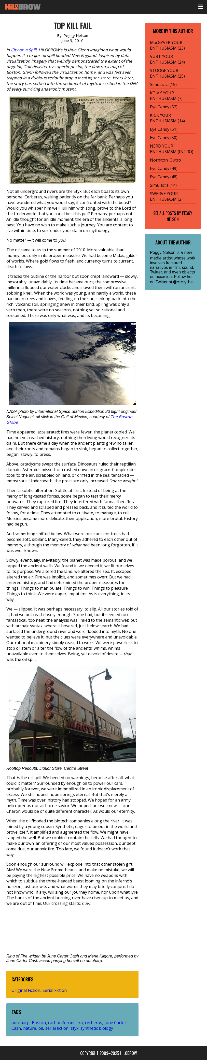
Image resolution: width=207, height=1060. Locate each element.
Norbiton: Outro (165, 160)
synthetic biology (96, 1028)
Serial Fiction (55, 990)
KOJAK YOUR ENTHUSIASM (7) (166, 95)
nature (29, 1028)
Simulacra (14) (163, 185)
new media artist (171, 255)
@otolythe (183, 282)
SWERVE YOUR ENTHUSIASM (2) (166, 196)
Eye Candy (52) (163, 107)
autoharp (20, 1022)
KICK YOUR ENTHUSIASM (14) (167, 118)
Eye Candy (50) (163, 137)
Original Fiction (25, 990)
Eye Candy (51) (163, 129)
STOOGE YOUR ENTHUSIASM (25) (167, 73)
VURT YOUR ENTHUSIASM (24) (167, 59)
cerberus (93, 1022)
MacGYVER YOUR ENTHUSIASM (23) (167, 45)
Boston (39, 1022)
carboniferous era (65, 1022)
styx (74, 1028)
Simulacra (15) (163, 84)
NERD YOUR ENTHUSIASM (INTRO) (171, 148)
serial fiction (56, 1028)
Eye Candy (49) (163, 168)
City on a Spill (23, 50)
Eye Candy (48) (163, 177)
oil (40, 1028)
